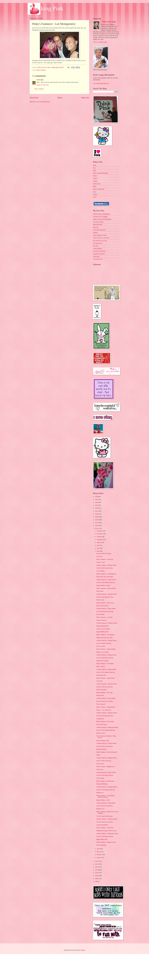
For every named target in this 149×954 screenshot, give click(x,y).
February (99, 854)
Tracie (38, 80)
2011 (96, 870)
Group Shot (99, 681)
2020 (96, 514)
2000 (96, 881)
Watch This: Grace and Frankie (104, 576)
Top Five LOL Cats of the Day (104, 568)
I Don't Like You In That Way (101, 238)
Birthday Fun (99, 792)
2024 (96, 502)
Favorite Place (100, 763)
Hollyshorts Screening (102, 660)
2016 (96, 525)
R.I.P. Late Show (100, 646)
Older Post (85, 98)
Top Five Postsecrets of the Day (105, 611)
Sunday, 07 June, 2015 (43, 85)
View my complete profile (100, 42)
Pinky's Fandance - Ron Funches (105, 721)
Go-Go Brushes (100, 571)
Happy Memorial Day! (102, 626)
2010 (96, 872)
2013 (96, 864)
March (99, 851)
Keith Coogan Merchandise (100, 173)
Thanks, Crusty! (100, 562)
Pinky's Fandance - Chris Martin (105, 663)
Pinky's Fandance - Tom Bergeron (105, 634)
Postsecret (95, 227)
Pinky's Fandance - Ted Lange (104, 692)
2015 (96, 528)
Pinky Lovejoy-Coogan (109, 21)
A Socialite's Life (97, 259)
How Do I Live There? (102, 605)
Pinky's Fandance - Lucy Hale (104, 617)
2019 (96, 517)
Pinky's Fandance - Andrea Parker (105, 678)
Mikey (95, 186)
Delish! (98, 755)
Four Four (95, 246)
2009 (96, 875)
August (99, 542)
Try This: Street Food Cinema (104, 816)
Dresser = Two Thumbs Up (103, 710)
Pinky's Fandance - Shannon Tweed (105, 842)
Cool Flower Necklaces (99, 251)
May (98, 551)
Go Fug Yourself (97, 243)
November (100, 533)
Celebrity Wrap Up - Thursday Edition (106, 623)
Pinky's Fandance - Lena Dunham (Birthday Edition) (105, 796)
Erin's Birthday (100, 614)
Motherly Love (100, 809)
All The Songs (100, 778)
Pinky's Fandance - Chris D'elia (104, 827)
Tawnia (95, 194)
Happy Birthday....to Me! (103, 800)
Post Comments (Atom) (43, 101)
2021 (96, 511)
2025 (96, 499)
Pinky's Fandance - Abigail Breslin (105, 707)
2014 (96, 861)
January (99, 857)
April (98, 849)
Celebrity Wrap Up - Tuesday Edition (106, 640)
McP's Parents (97, 184)
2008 (96, 878)
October (99, 536)
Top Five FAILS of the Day (103, 553)
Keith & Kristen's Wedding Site (101, 214)
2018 (96, 520)
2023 (96, 505)
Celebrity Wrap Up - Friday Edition (106, 608)
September (100, 539)
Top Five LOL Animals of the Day (105, 582)
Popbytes (95, 232)
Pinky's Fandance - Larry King (104, 559)
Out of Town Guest (101, 724)
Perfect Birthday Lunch (102, 740)
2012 (96, 867)
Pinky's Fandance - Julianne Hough (105, 649)
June (98, 548)
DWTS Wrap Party (101, 689)
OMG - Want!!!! (100, 666)
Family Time (99, 769)
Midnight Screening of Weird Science (106, 830)
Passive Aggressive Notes (100, 235)
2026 (96, 496)
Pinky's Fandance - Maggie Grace (105, 766)
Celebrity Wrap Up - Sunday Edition (106, 579)
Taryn (94, 192)
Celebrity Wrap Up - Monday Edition (106, 565)
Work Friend (99, 591)
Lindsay (95, 178)
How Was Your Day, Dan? (100, 240)
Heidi (94, 165)
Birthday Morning (101, 749)
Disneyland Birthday (102, 784)
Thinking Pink (46, 8)
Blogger (83, 950)
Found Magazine (97, 248)
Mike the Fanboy (97, 224)
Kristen (95, 176)
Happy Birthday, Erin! (102, 631)
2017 (96, 522)
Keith (94, 170)
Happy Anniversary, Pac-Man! (104, 637)
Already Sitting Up (101, 620)
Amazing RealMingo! (102, 825)
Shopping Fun (100, 718)
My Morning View (101, 675)
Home (59, 98)
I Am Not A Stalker (98, 222)
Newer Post (34, 98)
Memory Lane (100, 600)
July (98, 545)
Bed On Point (100, 695)
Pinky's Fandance (41, 70)
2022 (96, 508)
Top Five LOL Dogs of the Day (104, 597)
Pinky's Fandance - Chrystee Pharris (106, 588)
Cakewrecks (96, 256)
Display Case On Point (102, 652)
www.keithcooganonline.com (101, 83)
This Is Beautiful (100, 704)
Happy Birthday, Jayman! (103, 585)
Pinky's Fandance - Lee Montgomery (106, 574)
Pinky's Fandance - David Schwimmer (106, 752)
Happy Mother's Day (102, 839)
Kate (94, 168)
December (100, 531)
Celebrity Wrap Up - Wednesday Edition (107, 727)
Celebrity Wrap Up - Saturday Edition (106, 594)
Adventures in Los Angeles (100, 216)
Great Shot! (99, 556)
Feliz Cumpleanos (101, 845)
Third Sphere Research (99, 230)
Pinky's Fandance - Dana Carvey (105, 603)
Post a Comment (39, 89)
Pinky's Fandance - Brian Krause (105, 781)
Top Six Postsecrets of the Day (104, 701)
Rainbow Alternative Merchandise (102, 219)
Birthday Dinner (100, 733)
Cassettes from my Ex (99, 254)
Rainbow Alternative (98, 189)
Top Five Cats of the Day (103, 629)
